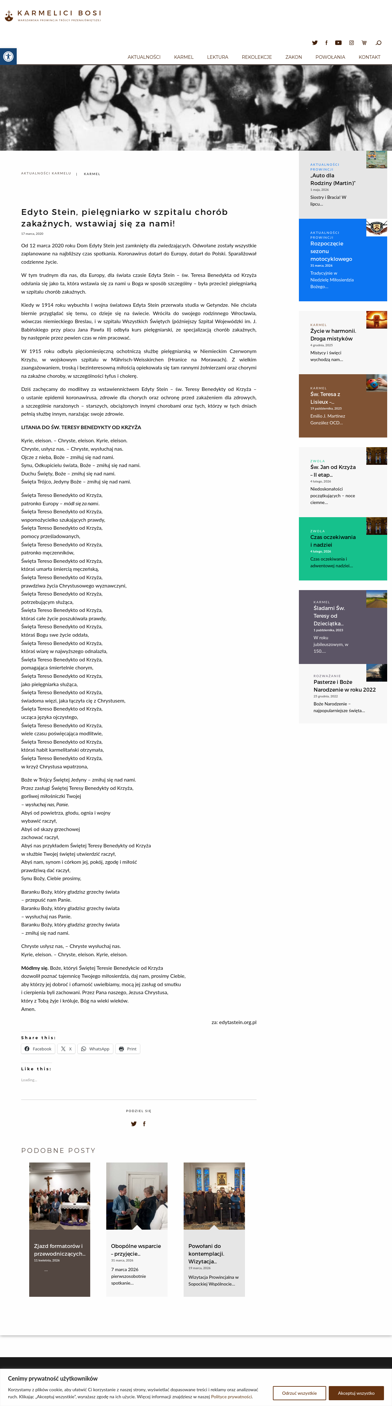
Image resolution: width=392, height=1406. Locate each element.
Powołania (330, 57)
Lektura (217, 57)
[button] (8, 56)
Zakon (293, 57)
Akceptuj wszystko (356, 1393)
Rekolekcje (257, 57)
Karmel (184, 57)
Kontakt (369, 57)
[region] (196, 1387)
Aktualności (144, 57)
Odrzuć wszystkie (299, 1393)
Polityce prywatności (231, 1396)
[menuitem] (144, 56)
